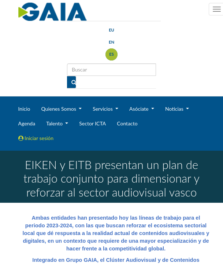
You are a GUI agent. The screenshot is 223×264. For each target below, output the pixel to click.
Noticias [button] (175, 109)
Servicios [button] (103, 109)
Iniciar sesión (36, 138)
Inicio (24, 109)
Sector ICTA (92, 123)
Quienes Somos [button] (59, 109)
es (111, 54)
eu (111, 29)
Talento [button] (55, 123)
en (111, 42)
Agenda (27, 123)
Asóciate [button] (139, 109)
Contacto (127, 123)
